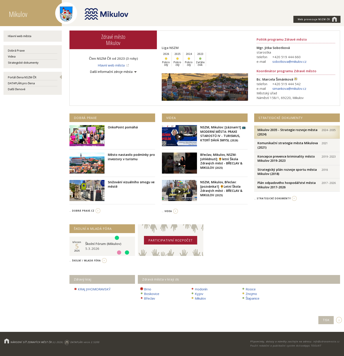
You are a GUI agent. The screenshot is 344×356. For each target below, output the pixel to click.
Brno (145, 289)
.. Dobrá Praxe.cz (81, 210)
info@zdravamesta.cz (326, 341)
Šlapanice (250, 298)
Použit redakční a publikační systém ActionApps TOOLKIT (285, 345)
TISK (326, 320)
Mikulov (198, 298)
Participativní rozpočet (170, 240)
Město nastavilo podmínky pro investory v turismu (131, 157)
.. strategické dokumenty (272, 198)
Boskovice (149, 293)
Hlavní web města (19, 36)
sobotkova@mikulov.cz (289, 61)
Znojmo (249, 293)
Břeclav (147, 298)
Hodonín (199, 289)
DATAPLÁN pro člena (21, 83)
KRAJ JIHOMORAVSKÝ (92, 289)
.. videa (167, 211)
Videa (12, 56)
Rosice (249, 289)
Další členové (16, 89)
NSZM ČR (317, 19)
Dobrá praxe (85, 118)
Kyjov (197, 293)
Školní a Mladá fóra (93, 229)
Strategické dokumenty (23, 63)
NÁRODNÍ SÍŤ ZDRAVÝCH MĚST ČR (31, 342)
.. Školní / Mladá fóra (85, 260)
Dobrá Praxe (16, 50)
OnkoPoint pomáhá (123, 127)
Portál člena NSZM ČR (22, 77)
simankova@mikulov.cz (289, 88)
